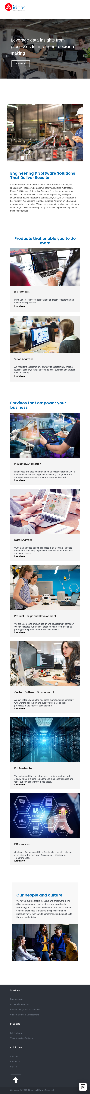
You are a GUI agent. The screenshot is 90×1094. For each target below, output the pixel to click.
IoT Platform (16, 1033)
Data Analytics (16, 999)
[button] (7, 56)
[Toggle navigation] (83, 7)
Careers (13, 1067)
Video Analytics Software (21, 1038)
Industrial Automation (20, 1004)
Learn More (20, 63)
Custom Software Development (24, 1015)
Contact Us (15, 1061)
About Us (14, 1056)
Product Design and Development (25, 1009)
